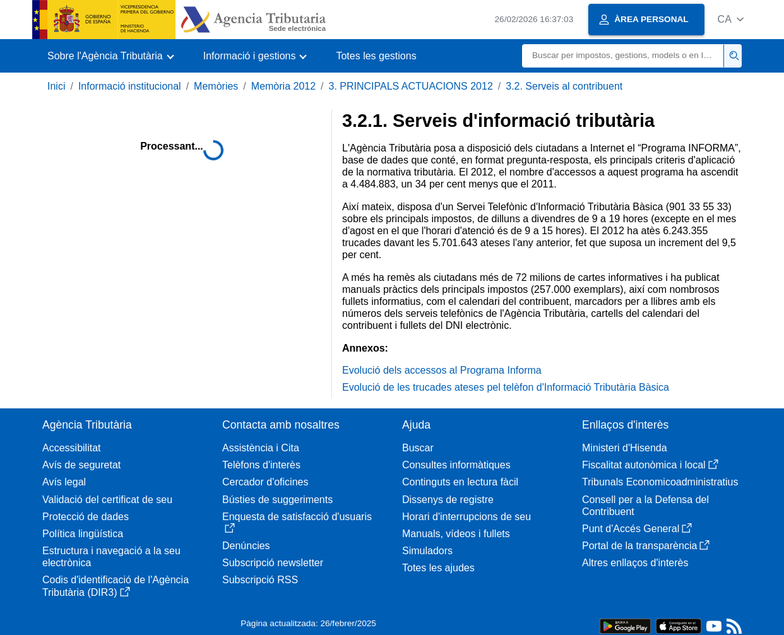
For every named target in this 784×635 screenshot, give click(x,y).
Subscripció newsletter (272, 562)
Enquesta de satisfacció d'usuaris (297, 522)
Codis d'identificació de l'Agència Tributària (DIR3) (115, 585)
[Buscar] (623, 56)
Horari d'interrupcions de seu (466, 516)
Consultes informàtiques (456, 465)
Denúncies (246, 545)
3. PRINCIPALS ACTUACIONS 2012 (411, 86)
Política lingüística (82, 533)
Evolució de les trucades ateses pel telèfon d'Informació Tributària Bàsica (505, 387)
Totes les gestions (376, 55)
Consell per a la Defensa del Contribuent (645, 505)
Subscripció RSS (260, 579)
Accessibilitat (71, 447)
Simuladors (427, 550)
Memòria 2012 (283, 86)
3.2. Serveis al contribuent (564, 86)
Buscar (418, 447)
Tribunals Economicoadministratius (660, 482)
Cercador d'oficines (265, 482)
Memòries (216, 86)
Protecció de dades (85, 516)
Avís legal (64, 482)
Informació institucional (129, 86)
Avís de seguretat (81, 465)
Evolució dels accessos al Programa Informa (442, 370)
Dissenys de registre (448, 499)
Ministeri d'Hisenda (624, 447)
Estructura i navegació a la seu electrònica (111, 556)
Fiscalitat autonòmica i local (650, 465)
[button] (731, 19)
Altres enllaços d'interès (635, 562)
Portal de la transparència (646, 545)
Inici (56, 86)
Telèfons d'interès (261, 465)
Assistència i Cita (260, 447)
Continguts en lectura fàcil (460, 482)
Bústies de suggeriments (277, 499)
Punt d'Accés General (637, 528)
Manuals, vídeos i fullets (456, 533)
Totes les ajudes (438, 567)
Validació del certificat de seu (107, 499)
